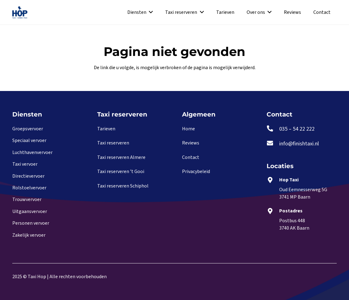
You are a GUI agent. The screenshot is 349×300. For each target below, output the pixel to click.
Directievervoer (28, 176)
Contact (190, 157)
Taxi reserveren (113, 143)
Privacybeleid (196, 171)
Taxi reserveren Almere (121, 157)
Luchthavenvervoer (32, 152)
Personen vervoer (30, 223)
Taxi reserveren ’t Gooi (120, 171)
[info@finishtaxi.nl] (273, 144)
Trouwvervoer (27, 199)
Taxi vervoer (25, 164)
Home (188, 128)
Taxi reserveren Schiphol (123, 186)
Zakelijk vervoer (29, 235)
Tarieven (106, 128)
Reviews (190, 143)
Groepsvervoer (27, 128)
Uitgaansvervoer (29, 211)
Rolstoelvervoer (29, 187)
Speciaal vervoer (29, 140)
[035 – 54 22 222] (273, 129)
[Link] (19, 12)
